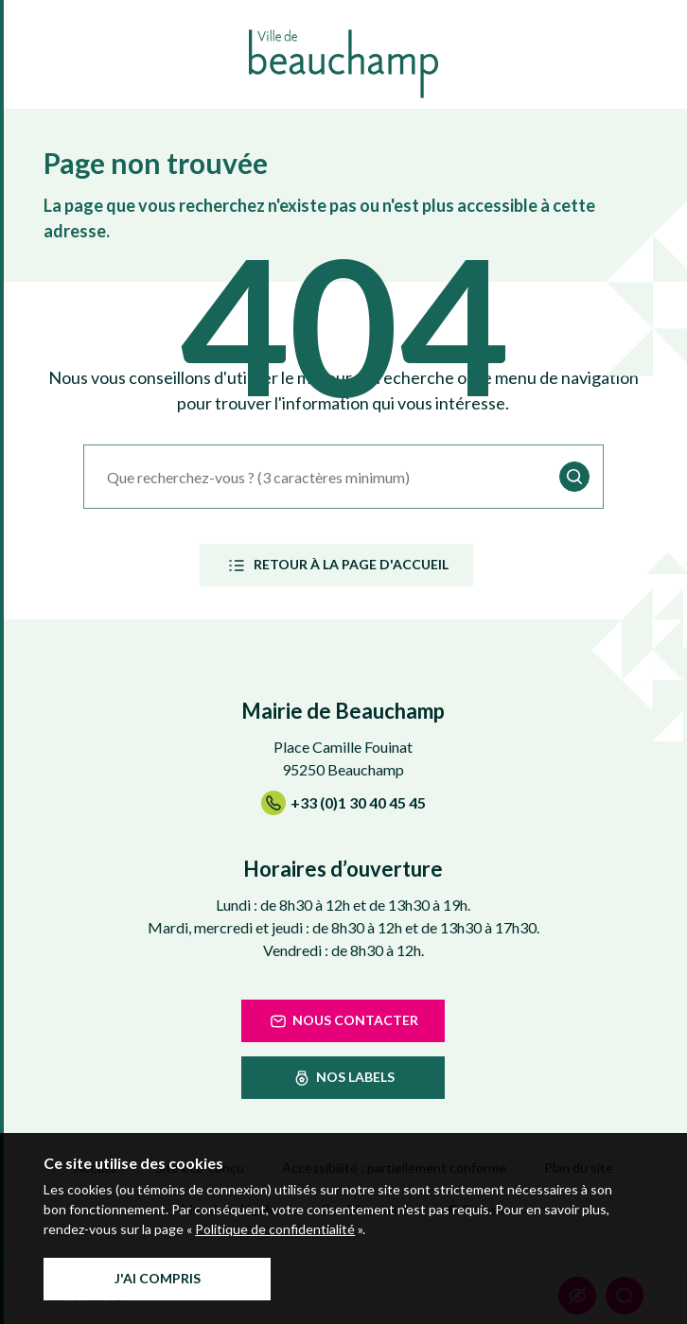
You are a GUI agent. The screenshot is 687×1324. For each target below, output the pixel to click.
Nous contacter (343, 1021)
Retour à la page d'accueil (336, 565)
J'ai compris (157, 1278)
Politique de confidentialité (275, 1229)
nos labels (343, 1078)
